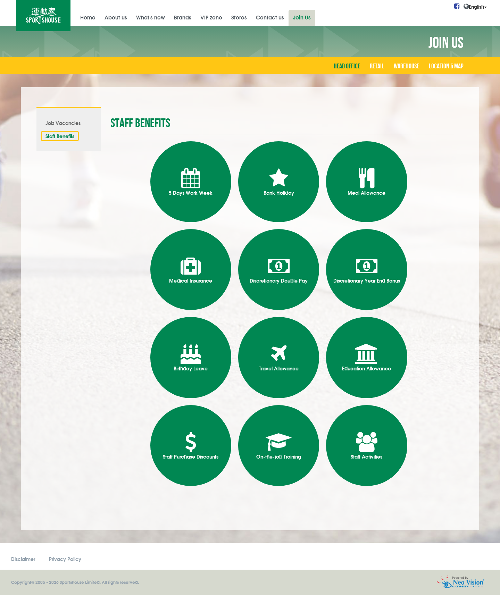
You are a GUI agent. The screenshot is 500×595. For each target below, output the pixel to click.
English (478, 6)
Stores (239, 17)
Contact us (270, 17)
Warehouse (406, 66)
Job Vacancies (63, 122)
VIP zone (211, 17)
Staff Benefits (59, 136)
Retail (377, 66)
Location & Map (446, 66)
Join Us (302, 17)
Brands (182, 17)
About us (116, 17)
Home (87, 17)
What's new (150, 17)
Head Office (347, 66)
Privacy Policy (65, 558)
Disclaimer (23, 558)
